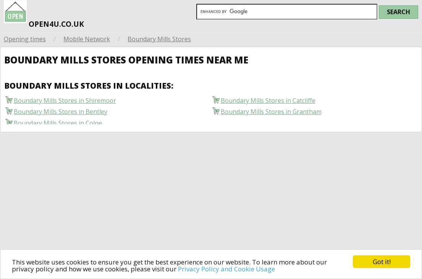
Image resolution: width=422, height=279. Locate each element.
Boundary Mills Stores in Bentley (60, 113)
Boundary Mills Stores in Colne (58, 124)
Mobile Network (86, 39)
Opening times (25, 39)
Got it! (382, 261)
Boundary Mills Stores (159, 39)
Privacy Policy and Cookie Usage (226, 268)
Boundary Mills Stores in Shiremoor (65, 102)
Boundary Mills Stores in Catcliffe (268, 102)
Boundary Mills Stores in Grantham (271, 113)
